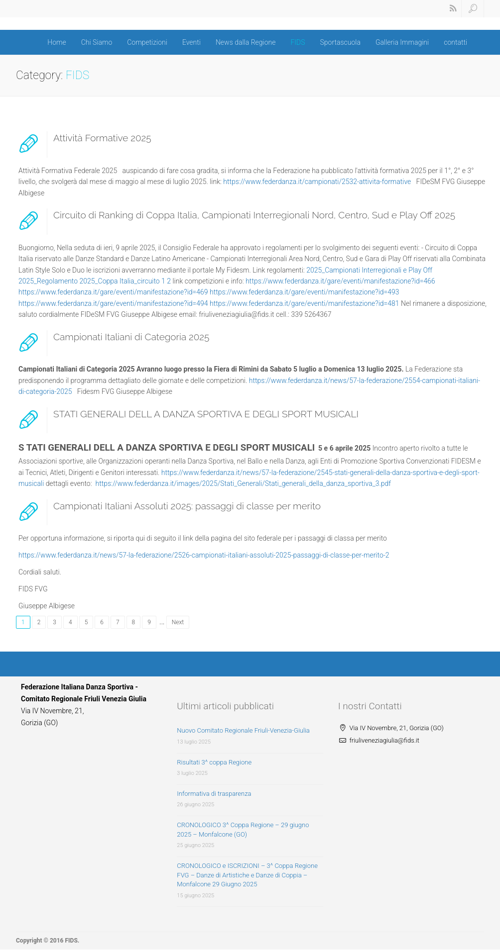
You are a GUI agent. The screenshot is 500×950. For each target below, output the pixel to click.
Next (178, 622)
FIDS (297, 42)
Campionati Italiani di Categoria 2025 (131, 336)
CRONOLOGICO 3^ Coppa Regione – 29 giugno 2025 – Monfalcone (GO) (243, 829)
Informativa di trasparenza (214, 793)
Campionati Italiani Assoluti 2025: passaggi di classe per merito (187, 505)
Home (56, 42)
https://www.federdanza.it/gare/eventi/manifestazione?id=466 (340, 281)
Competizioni (147, 42)
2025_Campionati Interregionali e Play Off (369, 270)
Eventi (191, 42)
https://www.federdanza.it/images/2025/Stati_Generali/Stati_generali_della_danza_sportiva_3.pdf (243, 483)
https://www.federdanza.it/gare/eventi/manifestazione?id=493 (304, 292)
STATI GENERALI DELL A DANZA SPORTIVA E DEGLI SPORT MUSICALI (206, 413)
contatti (455, 42)
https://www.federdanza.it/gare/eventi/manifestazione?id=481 (304, 303)
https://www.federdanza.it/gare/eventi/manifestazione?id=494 (113, 303)
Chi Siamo (97, 42)
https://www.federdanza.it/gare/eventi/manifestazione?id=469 (113, 292)
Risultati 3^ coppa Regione (214, 762)
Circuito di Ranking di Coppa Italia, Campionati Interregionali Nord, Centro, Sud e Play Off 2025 (254, 214)
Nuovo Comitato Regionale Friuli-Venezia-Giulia (243, 730)
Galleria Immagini (402, 42)
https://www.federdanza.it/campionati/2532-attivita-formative (317, 182)
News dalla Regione (246, 42)
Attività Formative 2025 (102, 137)
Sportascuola (340, 42)
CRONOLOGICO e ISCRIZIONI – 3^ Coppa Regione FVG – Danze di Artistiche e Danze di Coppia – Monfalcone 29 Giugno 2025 (247, 875)
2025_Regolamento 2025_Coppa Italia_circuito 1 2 (94, 281)
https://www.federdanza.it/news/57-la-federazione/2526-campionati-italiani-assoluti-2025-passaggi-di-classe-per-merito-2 (203, 555)
